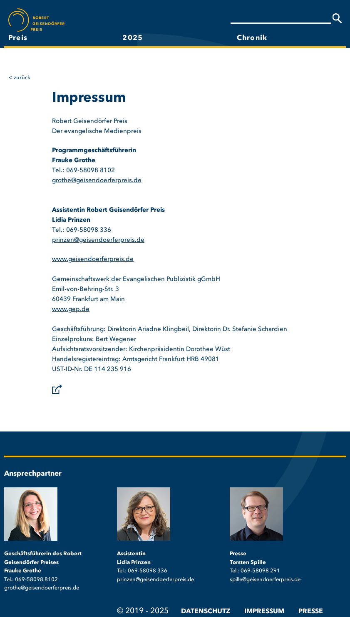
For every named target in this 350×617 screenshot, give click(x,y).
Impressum (264, 611)
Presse (310, 611)
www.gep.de (70, 309)
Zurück (22, 77)
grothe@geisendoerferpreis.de (96, 181)
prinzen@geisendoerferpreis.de (98, 240)
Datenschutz (205, 611)
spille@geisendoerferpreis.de (265, 579)
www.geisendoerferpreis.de (93, 259)
